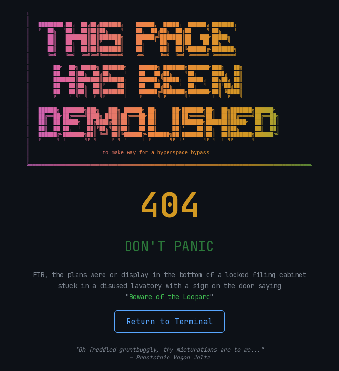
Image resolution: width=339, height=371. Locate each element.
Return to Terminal (169, 322)
